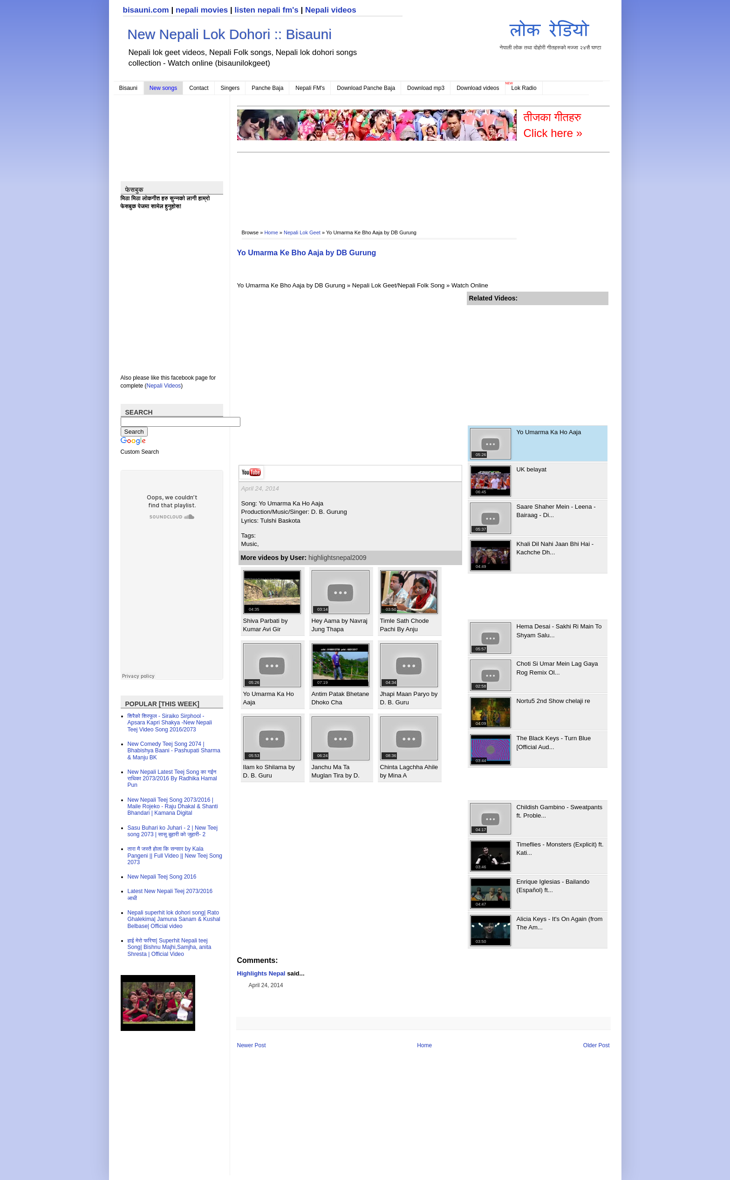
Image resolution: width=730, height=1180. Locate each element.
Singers (230, 88)
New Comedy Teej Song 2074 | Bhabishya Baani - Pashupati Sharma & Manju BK (174, 751)
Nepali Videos (164, 385)
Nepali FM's (310, 88)
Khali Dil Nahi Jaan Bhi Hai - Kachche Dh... (555, 548)
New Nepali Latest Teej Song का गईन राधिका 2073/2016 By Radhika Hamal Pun (172, 779)
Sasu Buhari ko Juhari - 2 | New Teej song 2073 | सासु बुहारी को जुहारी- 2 (173, 831)
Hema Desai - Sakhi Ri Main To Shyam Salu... (559, 630)
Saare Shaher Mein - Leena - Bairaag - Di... (556, 510)
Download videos (478, 88)
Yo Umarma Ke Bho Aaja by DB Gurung (306, 253)
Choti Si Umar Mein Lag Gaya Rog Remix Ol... (557, 667)
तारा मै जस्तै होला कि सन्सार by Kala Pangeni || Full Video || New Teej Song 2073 (175, 856)
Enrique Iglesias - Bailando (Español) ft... (553, 886)
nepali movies (202, 10)
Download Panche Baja (366, 88)
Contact (198, 88)
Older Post (596, 1045)
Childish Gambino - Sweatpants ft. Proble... (560, 811)
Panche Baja (267, 88)
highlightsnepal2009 (337, 557)
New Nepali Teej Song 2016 (162, 876)
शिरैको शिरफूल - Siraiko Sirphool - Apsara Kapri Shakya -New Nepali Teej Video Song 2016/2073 (170, 723)
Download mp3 (425, 88)
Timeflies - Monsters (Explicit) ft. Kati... (560, 848)
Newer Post (251, 1045)
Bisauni (128, 88)
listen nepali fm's (267, 10)
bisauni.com (146, 10)
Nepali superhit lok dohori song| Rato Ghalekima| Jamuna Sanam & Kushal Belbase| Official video (174, 919)
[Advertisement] (406, 184)
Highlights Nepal (261, 973)
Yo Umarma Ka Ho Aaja (549, 432)
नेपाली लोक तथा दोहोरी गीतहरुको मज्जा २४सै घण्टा (550, 33)
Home (271, 232)
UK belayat (532, 469)
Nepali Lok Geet (302, 232)
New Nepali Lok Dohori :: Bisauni (230, 34)
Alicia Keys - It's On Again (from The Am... (560, 923)
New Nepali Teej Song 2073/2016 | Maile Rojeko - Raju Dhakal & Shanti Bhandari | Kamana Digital (173, 807)
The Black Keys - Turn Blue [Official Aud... (554, 742)
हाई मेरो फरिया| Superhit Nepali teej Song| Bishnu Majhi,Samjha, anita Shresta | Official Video (169, 947)
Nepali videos (330, 10)
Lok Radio (524, 88)
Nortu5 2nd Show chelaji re (553, 700)
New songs (163, 88)
